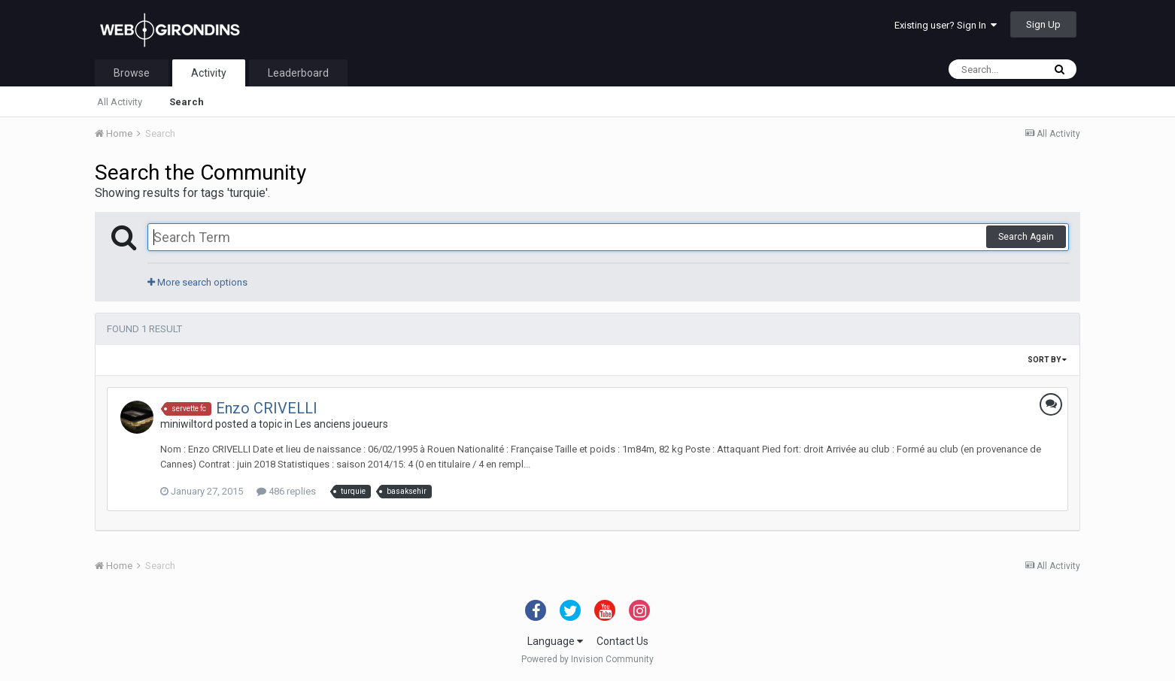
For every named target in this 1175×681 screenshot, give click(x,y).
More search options (197, 282)
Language (555, 641)
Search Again (1026, 237)
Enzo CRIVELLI (266, 408)
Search (186, 101)
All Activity (119, 101)
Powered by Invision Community (587, 659)
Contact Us (622, 641)
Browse (132, 73)
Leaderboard (298, 73)
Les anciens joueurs (341, 424)
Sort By (1047, 360)
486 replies (286, 491)
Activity (208, 73)
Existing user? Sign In (945, 25)
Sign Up (1043, 24)
